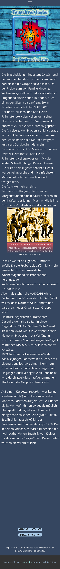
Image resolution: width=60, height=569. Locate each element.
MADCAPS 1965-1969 (30, 529)
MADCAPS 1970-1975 (30, 534)
